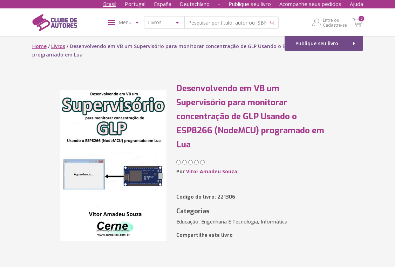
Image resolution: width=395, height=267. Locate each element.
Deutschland (195, 3)
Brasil (109, 3)
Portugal (135, 3)
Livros (58, 46)
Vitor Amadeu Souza (211, 171)
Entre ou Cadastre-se (335, 22)
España (162, 3)
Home (39, 46)
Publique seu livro (250, 3)
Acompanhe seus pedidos (310, 3)
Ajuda (356, 3)
